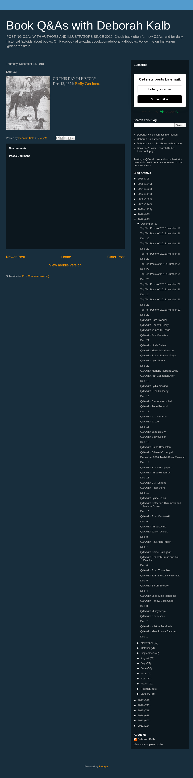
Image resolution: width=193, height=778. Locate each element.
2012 (141, 725)
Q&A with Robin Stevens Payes (158, 355)
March (145, 683)
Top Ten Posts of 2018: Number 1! (160, 228)
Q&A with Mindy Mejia (152, 611)
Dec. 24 (144, 294)
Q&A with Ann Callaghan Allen (157, 375)
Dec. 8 (144, 536)
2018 (141, 219)
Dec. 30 (144, 238)
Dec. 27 (144, 268)
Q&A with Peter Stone (152, 487)
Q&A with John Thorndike (154, 570)
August (145, 658)
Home (66, 257)
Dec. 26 (144, 279)
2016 (141, 705)
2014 (141, 715)
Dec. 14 (144, 462)
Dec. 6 (144, 565)
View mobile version (65, 265)
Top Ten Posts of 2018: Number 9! (160, 299)
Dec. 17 (144, 411)
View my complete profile (148, 744)
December (147, 223)
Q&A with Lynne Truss (153, 498)
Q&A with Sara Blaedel (153, 319)
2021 (141, 204)
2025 (141, 183)
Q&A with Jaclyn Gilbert (153, 531)
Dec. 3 (144, 606)
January (146, 693)
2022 (141, 199)
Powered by (160, 111)
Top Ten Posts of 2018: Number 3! (160, 243)
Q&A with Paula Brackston (155, 447)
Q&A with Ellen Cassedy (154, 391)
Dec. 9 (144, 521)
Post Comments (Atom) (35, 276)
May (144, 673)
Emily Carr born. (87, 84)
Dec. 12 (144, 492)
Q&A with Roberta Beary (154, 324)
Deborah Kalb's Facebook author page (159, 143)
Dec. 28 (144, 258)
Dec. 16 (144, 426)
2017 (141, 700)
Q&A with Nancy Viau (152, 616)
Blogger (103, 766)
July (143, 663)
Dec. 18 (144, 396)
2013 (141, 720)
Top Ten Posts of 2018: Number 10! (160, 309)
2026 (141, 178)
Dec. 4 (144, 590)
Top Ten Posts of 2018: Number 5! (160, 263)
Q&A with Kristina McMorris (156, 626)
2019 (141, 214)
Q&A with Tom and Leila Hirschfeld (160, 575)
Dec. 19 (144, 380)
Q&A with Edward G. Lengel (156, 452)
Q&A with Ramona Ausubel (155, 401)
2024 (141, 188)
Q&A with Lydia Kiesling (154, 385)
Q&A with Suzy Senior (153, 436)
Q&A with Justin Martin (153, 416)
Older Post (116, 257)
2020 (141, 209)
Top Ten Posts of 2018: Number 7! (160, 284)
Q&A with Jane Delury (152, 431)
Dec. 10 (144, 511)
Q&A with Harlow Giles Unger (157, 600)
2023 (141, 193)
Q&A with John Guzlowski (155, 516)
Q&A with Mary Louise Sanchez (158, 631)
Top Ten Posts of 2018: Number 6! (160, 273)
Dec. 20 (144, 365)
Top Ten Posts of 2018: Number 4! (160, 253)
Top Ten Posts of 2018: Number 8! (160, 289)
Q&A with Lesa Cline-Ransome (158, 595)
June (144, 668)
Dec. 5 (144, 580)
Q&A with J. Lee (149, 421)
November (147, 642)
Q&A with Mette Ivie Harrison (156, 350)
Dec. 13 (144, 477)
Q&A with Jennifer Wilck (154, 335)
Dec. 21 (144, 340)
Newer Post (15, 257)
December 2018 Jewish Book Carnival (162, 457)
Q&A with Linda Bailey (153, 345)
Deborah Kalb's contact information (157, 134)
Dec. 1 (144, 636)
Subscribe (159, 99)
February (146, 688)
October (146, 648)
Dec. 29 (144, 248)
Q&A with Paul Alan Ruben (155, 541)
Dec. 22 (144, 314)
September (147, 653)
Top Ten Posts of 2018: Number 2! (160, 233)
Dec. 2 (144, 621)
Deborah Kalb (146, 739)
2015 (141, 710)
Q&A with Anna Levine (153, 526)
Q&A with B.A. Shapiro (153, 482)
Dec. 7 (144, 546)
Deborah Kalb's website (150, 139)
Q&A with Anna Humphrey (155, 472)
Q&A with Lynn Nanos (152, 360)
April (144, 678)
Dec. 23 (144, 304)
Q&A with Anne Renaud (153, 406)
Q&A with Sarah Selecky (154, 585)
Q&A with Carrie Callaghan (155, 552)
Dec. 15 (144, 442)
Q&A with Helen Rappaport (155, 467)
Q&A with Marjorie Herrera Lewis (159, 370)
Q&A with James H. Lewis (155, 329)
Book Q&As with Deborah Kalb (88, 25)
